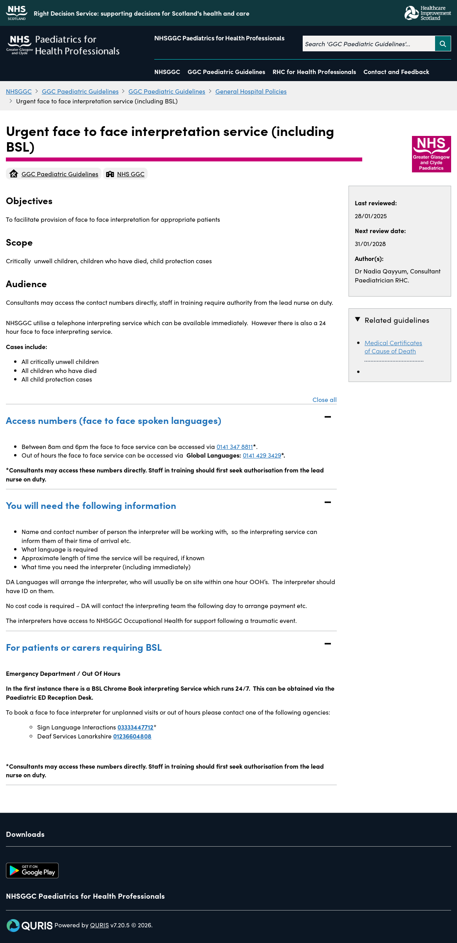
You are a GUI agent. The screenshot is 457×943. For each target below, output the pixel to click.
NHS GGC (125, 173)
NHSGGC (167, 71)
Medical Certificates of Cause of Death (393, 346)
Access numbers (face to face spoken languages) (163, 419)
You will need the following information (163, 504)
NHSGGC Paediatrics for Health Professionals (219, 38)
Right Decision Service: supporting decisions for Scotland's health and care (141, 13)
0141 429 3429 (262, 455)
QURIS (99, 924)
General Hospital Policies (251, 91)
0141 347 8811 (235, 446)
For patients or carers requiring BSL (163, 646)
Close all (324, 399)
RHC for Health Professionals (314, 71)
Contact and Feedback (396, 71)
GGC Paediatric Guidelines (226, 71)
